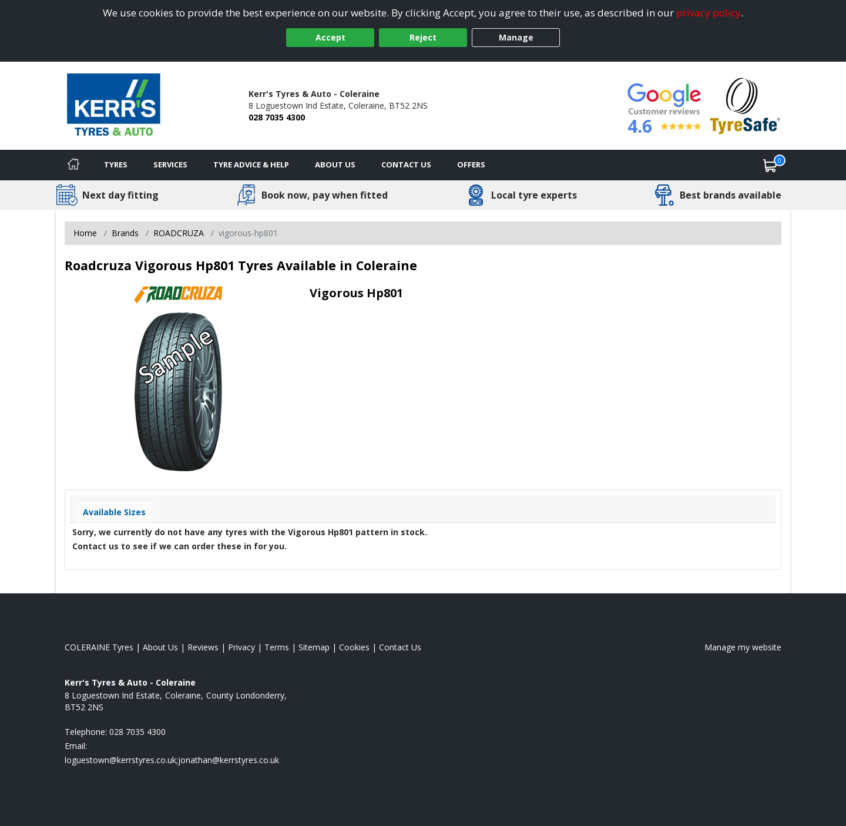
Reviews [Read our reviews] (203, 647)
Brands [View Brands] (125, 233)
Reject (423, 37)
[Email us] (172, 759)
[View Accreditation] (745, 104)
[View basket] (770, 165)
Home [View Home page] (85, 233)
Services (170, 164)
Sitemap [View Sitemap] (314, 647)
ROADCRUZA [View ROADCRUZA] (178, 233)
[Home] (73, 165)
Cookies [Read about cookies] (354, 647)
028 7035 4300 (277, 117)
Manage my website (742, 647)
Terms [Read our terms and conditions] (276, 647)
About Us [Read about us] (160, 647)
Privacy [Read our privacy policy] (241, 647)
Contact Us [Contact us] (406, 164)
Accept (330, 37)
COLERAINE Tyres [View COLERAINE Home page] (99, 647)
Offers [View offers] (471, 164)
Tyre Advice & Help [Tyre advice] (251, 164)
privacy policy (708, 12)
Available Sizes (114, 512)
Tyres (115, 164)
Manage (516, 37)
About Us (335, 164)
